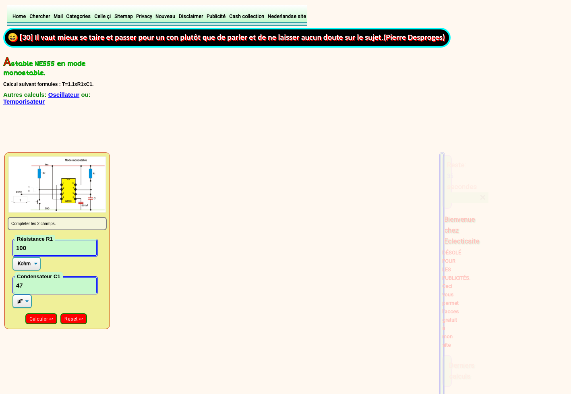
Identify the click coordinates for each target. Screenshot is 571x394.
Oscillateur (64, 94)
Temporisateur (24, 101)
